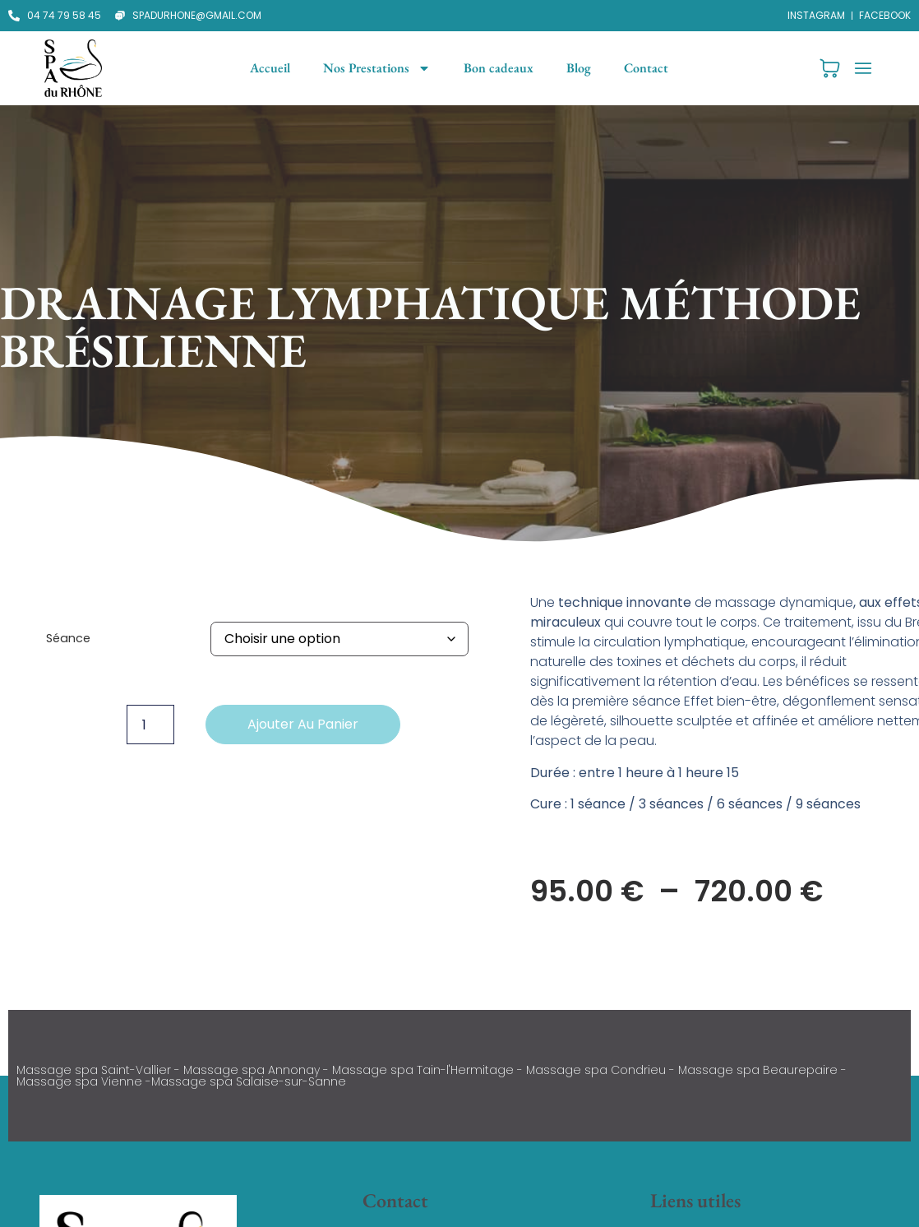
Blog (578, 67)
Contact (646, 67)
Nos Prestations (377, 68)
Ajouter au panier (302, 724)
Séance (68, 638)
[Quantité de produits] (150, 724)
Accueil (270, 67)
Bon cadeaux (498, 67)
